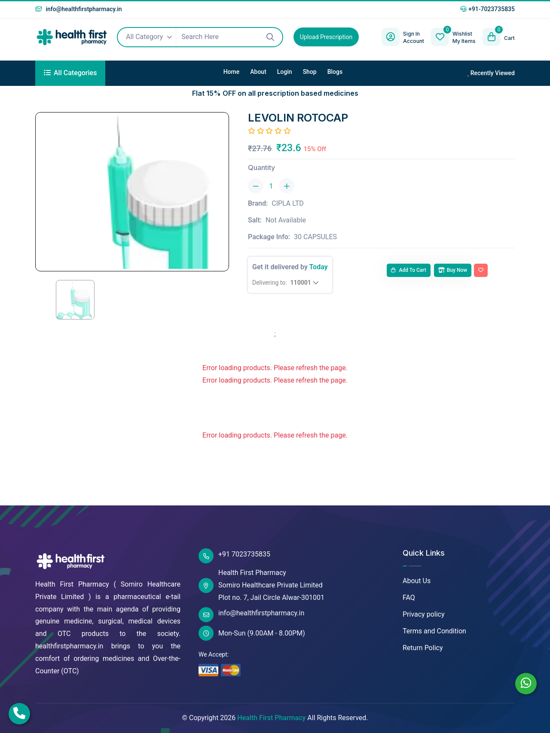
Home (231, 71)
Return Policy (423, 648)
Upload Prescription (326, 36)
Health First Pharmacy (271, 718)
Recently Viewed (491, 73)
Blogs (335, 71)
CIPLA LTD (288, 203)
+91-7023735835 (487, 9)
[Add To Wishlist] (481, 270)
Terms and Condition (434, 631)
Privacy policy (424, 614)
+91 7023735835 (234, 555)
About (258, 71)
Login (284, 71)
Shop (310, 71)
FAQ (409, 597)
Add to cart (408, 270)
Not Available (286, 220)
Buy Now (452, 270)
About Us (417, 581)
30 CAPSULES (315, 237)
